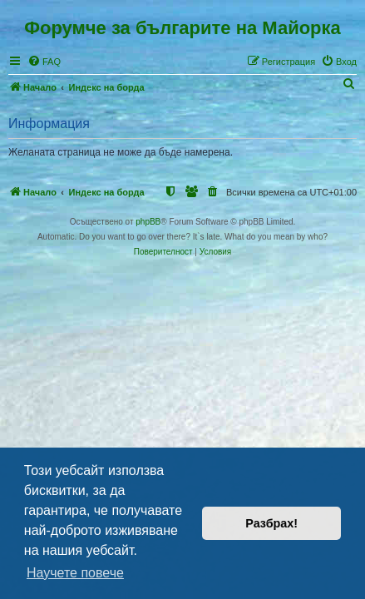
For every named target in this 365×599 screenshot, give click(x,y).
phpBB (148, 221)
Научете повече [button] (75, 573)
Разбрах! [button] (271, 523)
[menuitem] (44, 62)
